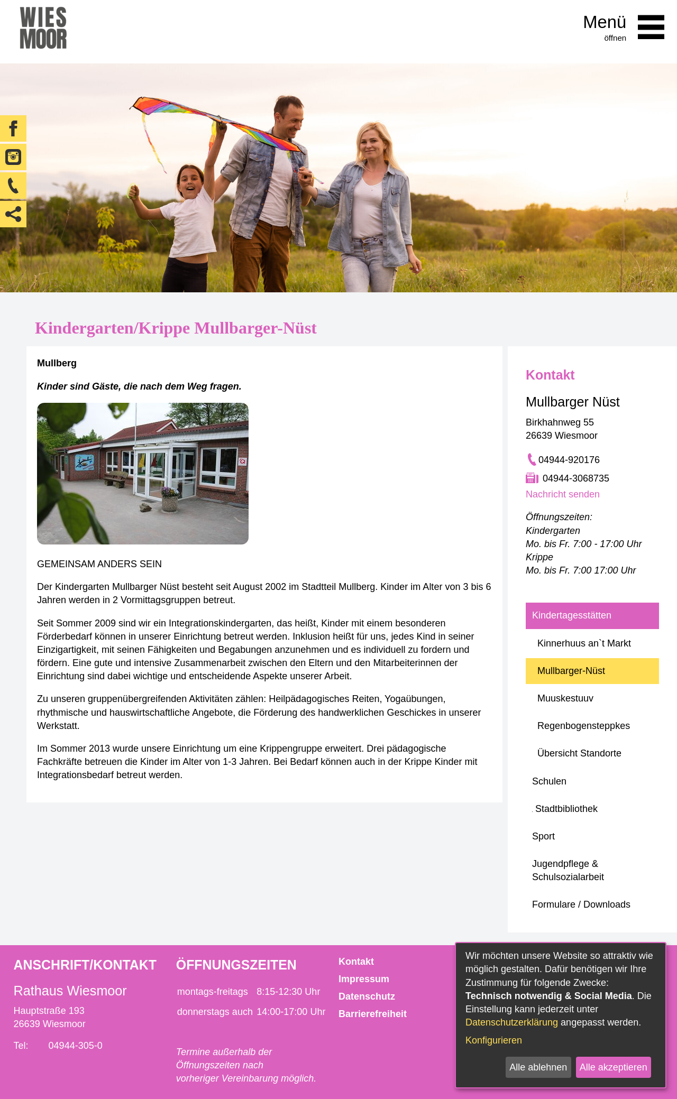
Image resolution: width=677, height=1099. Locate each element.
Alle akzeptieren (613, 1067)
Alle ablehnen (538, 1067)
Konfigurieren (493, 1040)
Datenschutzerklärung (511, 1022)
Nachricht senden (563, 494)
